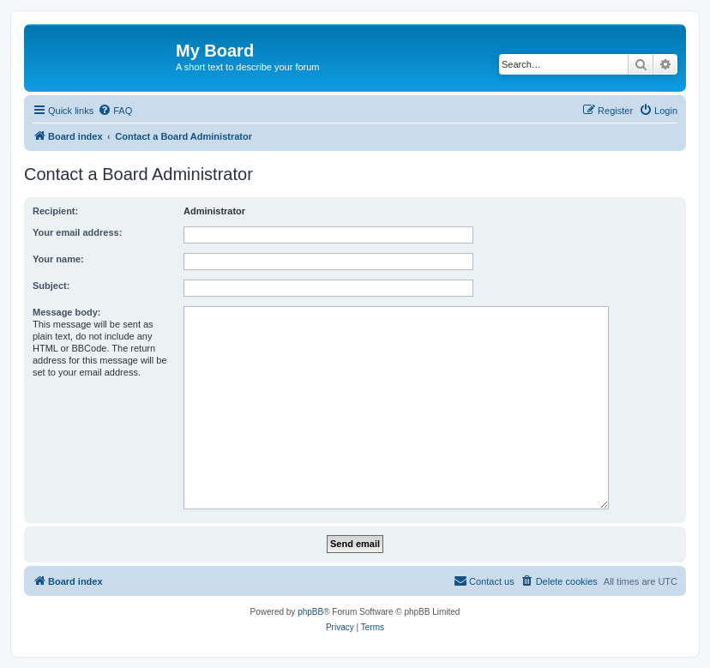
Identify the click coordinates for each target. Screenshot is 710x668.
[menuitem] (115, 110)
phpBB (310, 612)
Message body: (66, 312)
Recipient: (55, 211)
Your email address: (77, 232)
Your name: (58, 259)
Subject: (51, 285)
